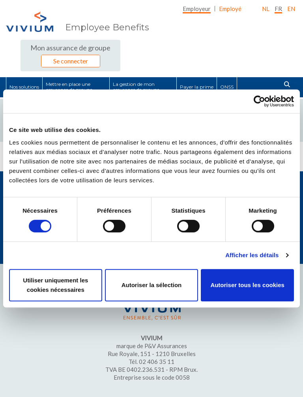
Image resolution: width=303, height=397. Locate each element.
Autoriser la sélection (152, 285)
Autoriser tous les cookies (247, 285)
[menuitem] (197, 8)
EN (291, 8)
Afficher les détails (252, 255)
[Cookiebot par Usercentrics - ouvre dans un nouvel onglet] (259, 101)
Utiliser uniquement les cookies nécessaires (55, 285)
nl (265, 8)
